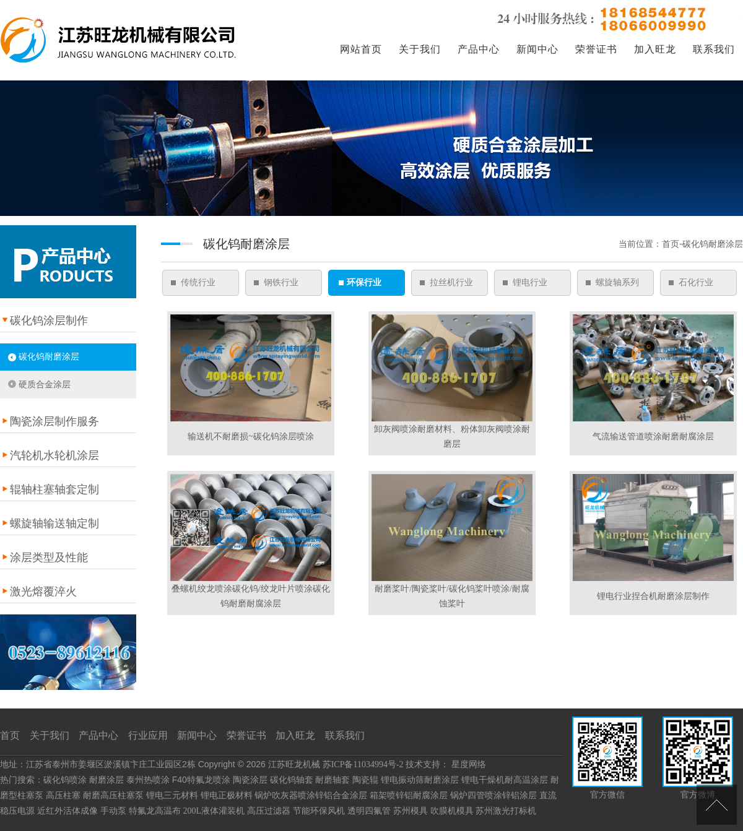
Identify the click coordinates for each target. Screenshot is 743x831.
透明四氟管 (369, 811)
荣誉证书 (596, 49)
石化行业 (696, 282)
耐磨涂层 (106, 780)
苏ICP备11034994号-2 (363, 764)
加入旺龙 (655, 49)
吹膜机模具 (452, 811)
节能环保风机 (319, 811)
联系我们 (714, 49)
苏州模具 (410, 811)
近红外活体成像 (67, 811)
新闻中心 (537, 49)
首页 (10, 735)
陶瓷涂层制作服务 (54, 421)
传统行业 (198, 282)
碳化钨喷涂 (65, 780)
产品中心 (479, 49)
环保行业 (364, 282)
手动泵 (113, 811)
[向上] (717, 805)
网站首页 (361, 49)
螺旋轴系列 (617, 282)
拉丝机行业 (451, 282)
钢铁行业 (281, 282)
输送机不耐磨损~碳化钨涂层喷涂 (251, 436)
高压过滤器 (268, 811)
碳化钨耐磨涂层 (49, 356)
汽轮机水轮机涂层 (54, 455)
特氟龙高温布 (155, 811)
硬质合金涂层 (45, 384)
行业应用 (148, 735)
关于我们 (420, 49)
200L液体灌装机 (214, 811)
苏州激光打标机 (506, 811)
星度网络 (468, 764)
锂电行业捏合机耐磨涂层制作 (653, 596)
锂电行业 (530, 282)
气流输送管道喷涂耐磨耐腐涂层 (653, 436)
